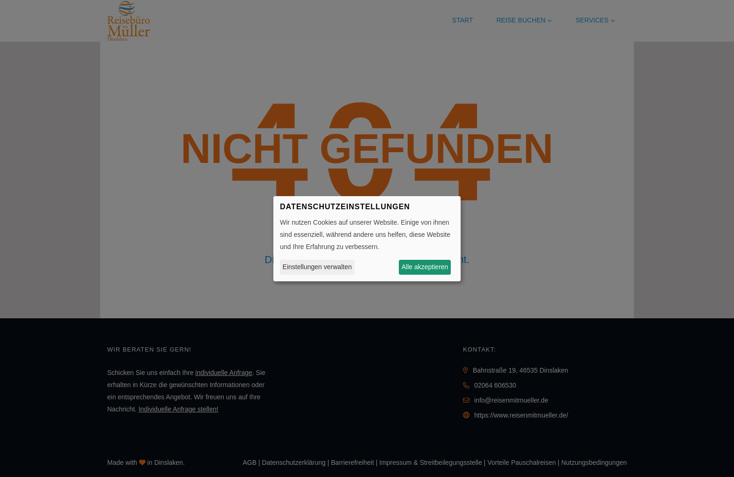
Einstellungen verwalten (317, 267)
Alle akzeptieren (425, 267)
